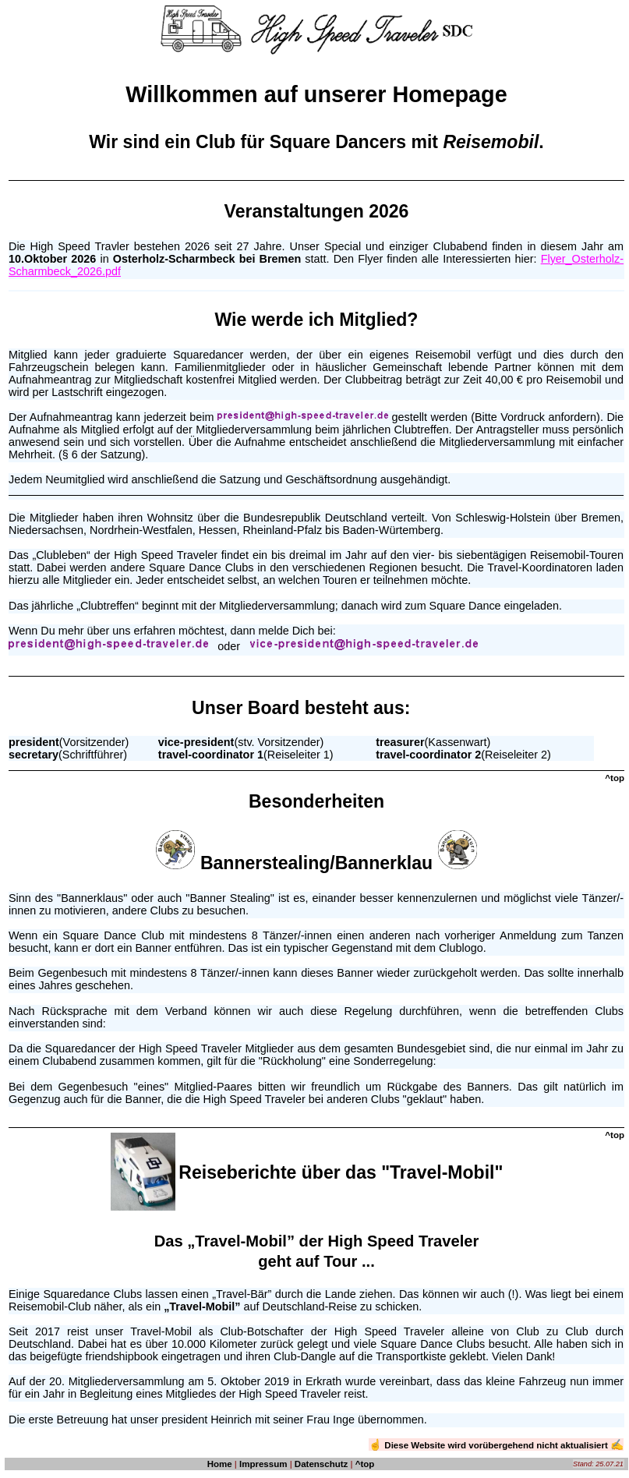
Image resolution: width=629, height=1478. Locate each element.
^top (365, 1464)
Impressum (263, 1464)
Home (219, 1464)
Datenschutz (321, 1464)
